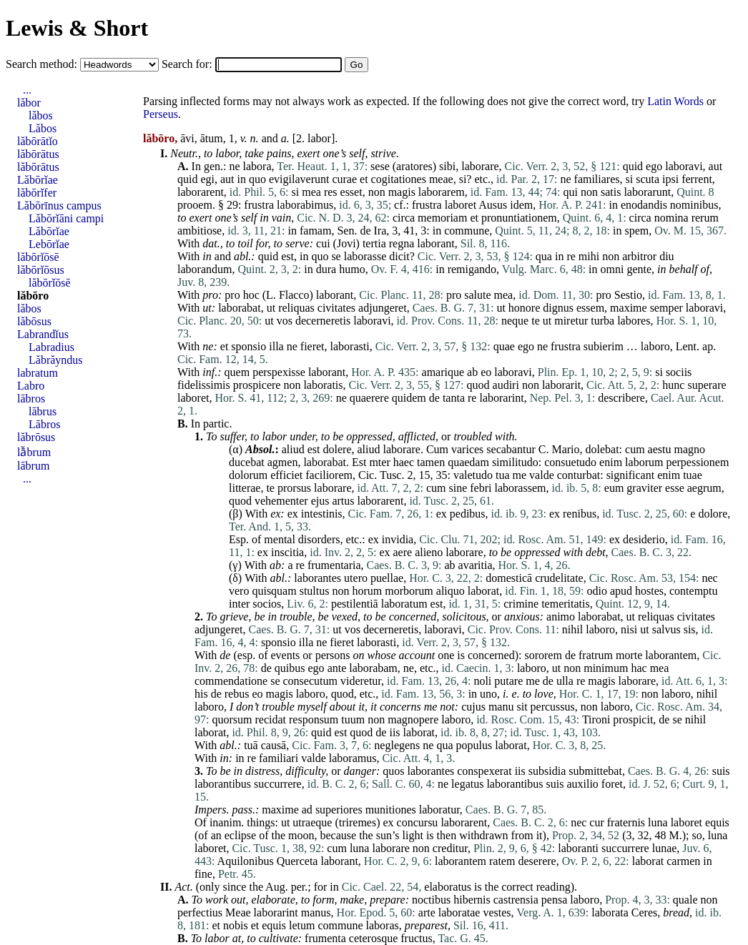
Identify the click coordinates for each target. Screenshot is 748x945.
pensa (554, 900)
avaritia (475, 565)
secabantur (510, 449)
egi (207, 179)
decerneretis (322, 321)
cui (323, 243)
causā (274, 745)
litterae (244, 488)
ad (307, 809)
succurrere (278, 784)
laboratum (404, 604)
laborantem (671, 655)
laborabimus (305, 205)
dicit (399, 256)
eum (614, 488)
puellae (386, 578)
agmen (282, 462)
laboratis (323, 385)
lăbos (41, 115)
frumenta (325, 938)
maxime (628, 308)
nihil (572, 629)
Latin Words (675, 101)
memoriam (442, 218)
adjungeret (382, 308)
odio (596, 591)
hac (638, 668)
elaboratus (447, 887)
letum (302, 925)
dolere (337, 449)
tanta (454, 398)
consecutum (310, 681)
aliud (293, 449)
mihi (589, 256)
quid (633, 166)
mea (311, 192)
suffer (232, 436)
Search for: (188, 64)
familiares (597, 179)
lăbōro (33, 296)
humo (352, 269)
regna (402, 243)
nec (709, 578)
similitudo (515, 462)
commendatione (231, 681)
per (298, 887)
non (376, 192)
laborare (479, 166)
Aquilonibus (245, 861)
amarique (443, 372)
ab (472, 372)
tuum (353, 719)
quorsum (232, 719)
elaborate (273, 900)
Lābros (44, 424)
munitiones (390, 809)
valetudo (473, 475)
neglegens (397, 745)
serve (297, 243)
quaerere (369, 398)
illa (276, 346)
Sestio (628, 295)
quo (257, 179)
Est (359, 462)
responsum (313, 719)
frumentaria (334, 565)
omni (612, 269)
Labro (30, 386)
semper (666, 308)
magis (401, 192)
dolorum (248, 475)
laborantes (317, 578)
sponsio (248, 346)
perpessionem (697, 462)
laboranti (578, 848)
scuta (647, 179)
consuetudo (570, 462)
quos (393, 771)
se (335, 256)
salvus (666, 629)
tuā (251, 745)
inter (239, 604)
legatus (467, 784)
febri (480, 488)
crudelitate (559, 578)
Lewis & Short (77, 28)
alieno (429, 552)
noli (482, 681)
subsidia (547, 771)
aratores (414, 166)
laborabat (239, 308)
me (520, 475)
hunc (673, 385)
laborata (610, 912)
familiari (278, 758)
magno (689, 449)
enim (610, 462)
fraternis (626, 822)
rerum (705, 218)
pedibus (468, 514)
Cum (437, 449)
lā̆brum (34, 452)
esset (351, 192)
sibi (447, 166)
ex (275, 514)
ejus (320, 501)
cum (635, 449)
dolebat (602, 449)
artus (343, 501)
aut (716, 166)
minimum (606, 668)
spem (636, 230)
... (27, 90)
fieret (312, 346)
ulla (565, 681)
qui (571, 192)
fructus (416, 938)
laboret (460, 205)
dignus (558, 308)
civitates (336, 308)
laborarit (561, 385)
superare (706, 385)
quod (478, 385)
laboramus (353, 758)
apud (621, 591)
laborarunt (647, 192)
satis (611, 192)
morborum (409, 591)
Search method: (43, 64)
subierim (604, 346)
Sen (345, 230)
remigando (472, 269)
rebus (237, 694)
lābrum (33, 466)
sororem (542, 655)
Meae (238, 912)
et (364, 179)
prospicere (257, 385)
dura (326, 269)
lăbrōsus (36, 437)
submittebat (595, 771)
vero (239, 591)
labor (319, 138)
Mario (565, 449)
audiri (506, 385)
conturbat (578, 475)
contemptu (693, 591)
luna (658, 822)
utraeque (312, 822)
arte (426, 912)
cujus (473, 707)
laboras (382, 925)
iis (394, 732)
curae (344, 179)
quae (504, 346)
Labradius (51, 347)
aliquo (450, 591)
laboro (655, 346)
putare (508, 681)
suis (721, 771)
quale (685, 900)
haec (403, 462)
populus (474, 745)
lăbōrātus (38, 154)
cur (596, 822)
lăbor (29, 103)
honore (524, 308)
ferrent (696, 179)
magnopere (413, 719)
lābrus (42, 411)
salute (477, 295)
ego (654, 166)
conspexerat (484, 771)
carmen (683, 861)
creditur (450, 848)
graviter (644, 488)
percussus (553, 707)
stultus (315, 591)
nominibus (694, 205)
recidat (270, 719)
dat (209, 243)
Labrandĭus (43, 334)
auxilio (582, 784)
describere (621, 398)
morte (629, 655)
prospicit (633, 719)
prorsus (294, 488)
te (535, 321)
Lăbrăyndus (56, 360)
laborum (644, 462)
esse (674, 488)
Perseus (160, 114)
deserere (537, 861)
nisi (629, 629)
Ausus (492, 205)
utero (356, 578)
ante (337, 668)
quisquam (274, 591)
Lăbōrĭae (37, 180)
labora (257, 166)
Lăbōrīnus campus (59, 205)
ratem (502, 861)
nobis (235, 925)
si (463, 179)
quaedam (468, 462)
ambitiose (199, 230)
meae (441, 179)
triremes (357, 822)
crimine (520, 604)
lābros (31, 398)
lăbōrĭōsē (38, 257)
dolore (712, 514)
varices (467, 449)
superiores (339, 809)
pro (210, 295)
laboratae (459, 912)
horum (367, 591)
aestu (659, 449)
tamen (431, 462)
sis (690, 629)
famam (315, 230)
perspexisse (278, 372)
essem (590, 308)
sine (457, 488)
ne (234, 166)
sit (521, 707)
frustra (259, 205)
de (365, 230)
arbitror (639, 256)
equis (717, 822)
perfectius (199, 912)
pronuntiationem (519, 218)
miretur (571, 321)
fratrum (596, 655)
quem (237, 372)
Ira (380, 230)
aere (402, 552)
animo (560, 616)
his (201, 694)
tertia (374, 243)
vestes (497, 912)
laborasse (365, 256)
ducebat (247, 462)
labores (633, 321)
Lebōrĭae (49, 244)
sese (380, 166)
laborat (483, 591)
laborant (435, 243)
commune (466, 230)
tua (503, 475)
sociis (679, 372)
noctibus (431, 900)
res (331, 192)
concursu (417, 822)
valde (541, 475)
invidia (397, 539)
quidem (409, 398)
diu (666, 256)
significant (630, 475)
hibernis (472, 900)
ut (206, 308)
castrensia (515, 900)
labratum (37, 373)
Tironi (596, 719)
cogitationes (398, 179)
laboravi (683, 166)
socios (266, 604)
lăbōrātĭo (37, 141)
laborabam (373, 668)
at (236, 938)
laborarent (200, 192)
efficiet (286, 475)
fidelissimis (203, 385)
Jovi (346, 243)
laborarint (501, 398)
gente (638, 269)
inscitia (287, 552)
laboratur (439, 809)
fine (203, 874)
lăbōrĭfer (36, 193)
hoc (251, 295)
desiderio (644, 539)
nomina (671, 218)
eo (486, 372)
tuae (692, 475)
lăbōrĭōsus (40, 270)
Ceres (644, 912)
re (570, 256)
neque (514, 321)
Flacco (294, 295)
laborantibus (223, 784)
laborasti (350, 346)
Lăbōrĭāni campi (66, 218)
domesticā (509, 578)
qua (544, 256)
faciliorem (329, 475)
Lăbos (42, 128)
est (287, 256)
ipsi (670, 179)
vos (284, 321)
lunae (664, 848)
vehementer (281, 501)
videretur (360, 681)
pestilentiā (354, 604)
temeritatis (565, 604)
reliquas (296, 308)
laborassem (520, 488)
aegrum (704, 488)
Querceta (297, 861)
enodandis (644, 205)
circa (404, 218)
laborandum (204, 269)
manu (501, 707)
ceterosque (373, 938)
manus (316, 912)
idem (521, 205)
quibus (290, 668)
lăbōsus (34, 321)
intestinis (322, 514)
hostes (649, 591)
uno (488, 694)
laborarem (441, 192)
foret (612, 784)
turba (602, 321)
